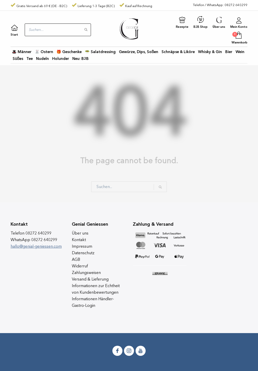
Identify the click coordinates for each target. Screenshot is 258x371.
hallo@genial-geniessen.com (36, 247)
